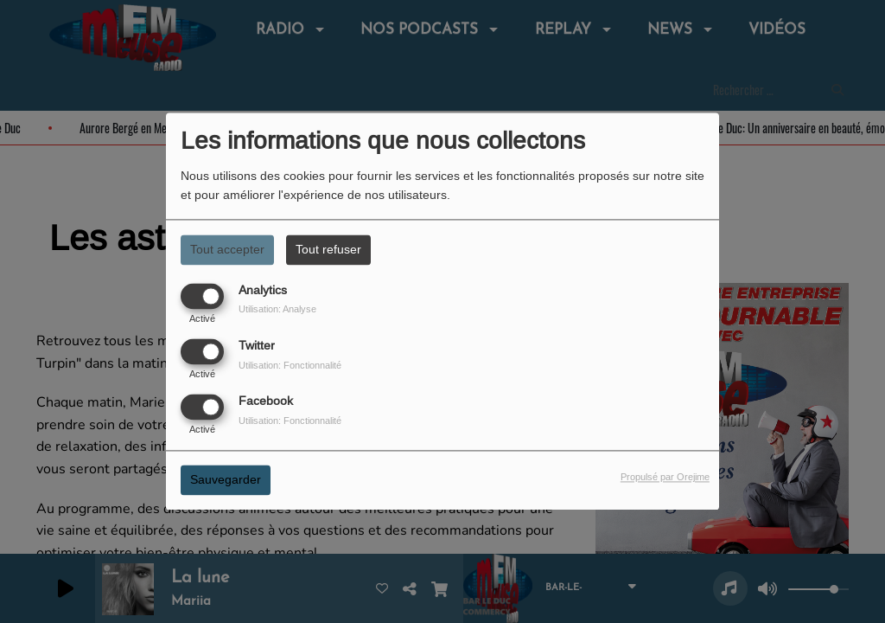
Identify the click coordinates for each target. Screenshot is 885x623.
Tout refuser (328, 249)
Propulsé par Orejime (665, 478)
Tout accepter (227, 249)
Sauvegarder (225, 480)
